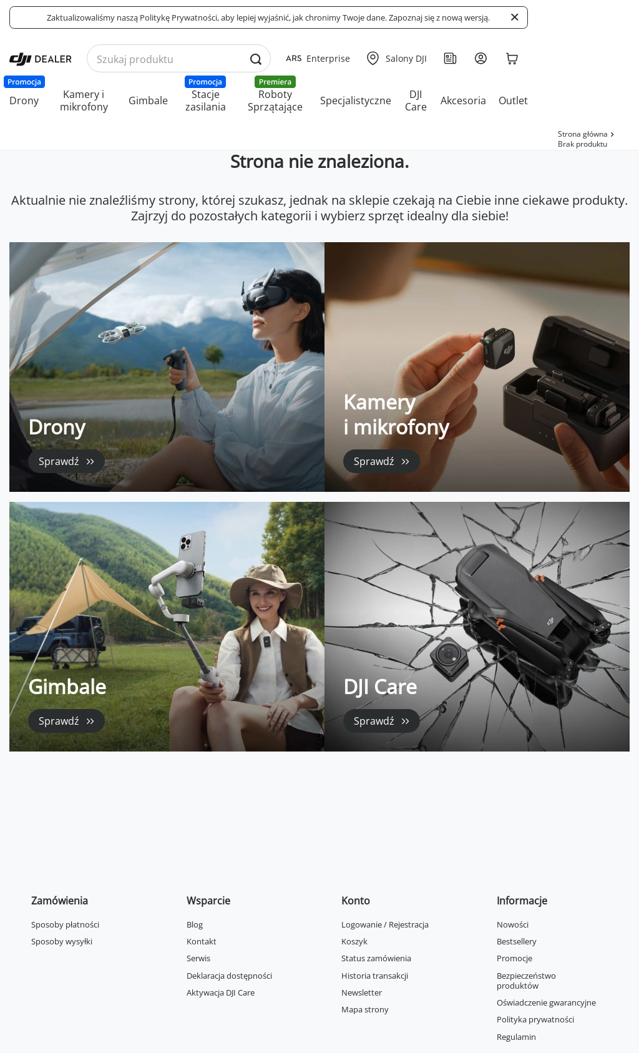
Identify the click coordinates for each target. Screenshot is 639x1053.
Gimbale (148, 100)
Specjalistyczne (355, 100)
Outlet (513, 100)
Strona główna (583, 134)
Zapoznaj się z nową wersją (438, 17)
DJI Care (416, 100)
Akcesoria (463, 100)
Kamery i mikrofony (84, 100)
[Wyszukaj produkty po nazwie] (178, 59)
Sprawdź (59, 461)
